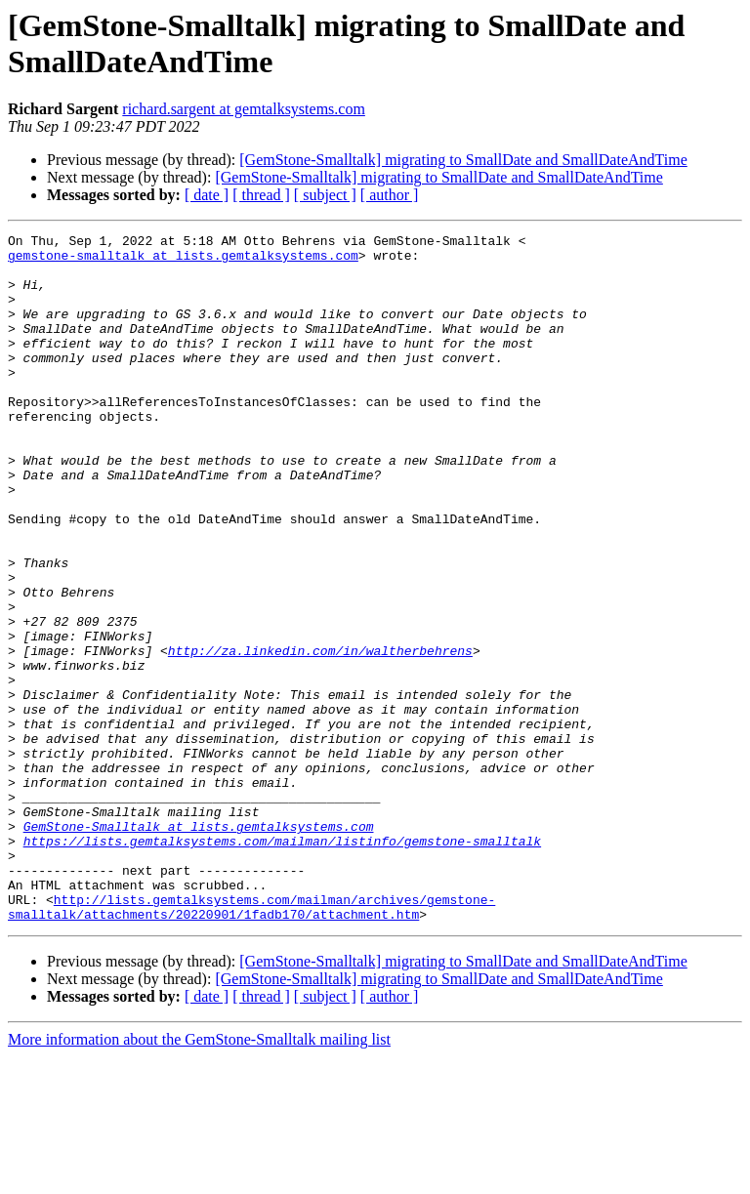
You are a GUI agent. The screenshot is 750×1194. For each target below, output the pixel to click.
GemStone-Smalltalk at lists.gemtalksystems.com (198, 946)
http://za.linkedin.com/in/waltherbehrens (320, 735)
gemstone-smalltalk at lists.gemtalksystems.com (183, 260)
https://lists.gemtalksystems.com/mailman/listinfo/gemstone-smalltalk (282, 963)
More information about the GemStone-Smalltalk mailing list (199, 1177)
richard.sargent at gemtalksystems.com (243, 109)
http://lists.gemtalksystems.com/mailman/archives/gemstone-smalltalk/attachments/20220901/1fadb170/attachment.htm (251, 1042)
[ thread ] (261, 194)
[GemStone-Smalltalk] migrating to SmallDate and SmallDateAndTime (463, 159)
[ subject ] (325, 194)
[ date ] (207, 194)
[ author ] (389, 194)
